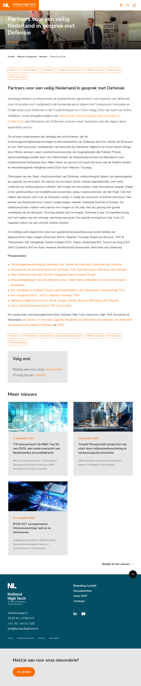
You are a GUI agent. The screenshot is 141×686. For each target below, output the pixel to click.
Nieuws (43, 56)
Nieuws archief (58, 56)
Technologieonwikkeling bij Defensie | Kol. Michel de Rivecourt (51, 264)
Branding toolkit (85, 586)
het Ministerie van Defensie (95, 320)
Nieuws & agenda (27, 56)
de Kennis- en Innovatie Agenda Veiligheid (50, 320)
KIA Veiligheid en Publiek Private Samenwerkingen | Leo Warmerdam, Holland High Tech (68, 290)
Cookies (41, 638)
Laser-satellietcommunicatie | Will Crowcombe (41, 306)
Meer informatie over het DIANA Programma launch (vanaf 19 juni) (53, 275)
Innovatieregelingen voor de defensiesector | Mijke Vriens (47, 280)
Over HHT (80, 596)
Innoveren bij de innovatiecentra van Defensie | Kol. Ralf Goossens (53, 270)
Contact (79, 601)
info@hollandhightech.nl (23, 629)
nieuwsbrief (53, 369)
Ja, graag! (23, 672)
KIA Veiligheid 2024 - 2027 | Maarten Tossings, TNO (45, 295)
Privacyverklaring (25, 638)
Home (11, 56)
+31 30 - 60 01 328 (21, 624)
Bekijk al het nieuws (116, 564)
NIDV (60, 325)
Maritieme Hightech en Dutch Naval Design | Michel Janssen (49, 300)
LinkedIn (40, 375)
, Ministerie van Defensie (106, 264)
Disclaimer (54, 638)
